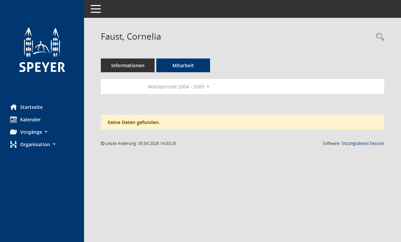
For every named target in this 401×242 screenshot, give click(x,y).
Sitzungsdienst (363, 143)
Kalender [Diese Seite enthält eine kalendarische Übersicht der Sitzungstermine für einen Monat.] (25, 119)
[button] (42, 132)
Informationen (128, 65)
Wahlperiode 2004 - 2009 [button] (178, 86)
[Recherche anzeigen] (378, 37)
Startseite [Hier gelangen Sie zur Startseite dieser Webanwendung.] (26, 107)
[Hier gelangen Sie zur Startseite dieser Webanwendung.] (42, 49)
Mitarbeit (183, 65)
